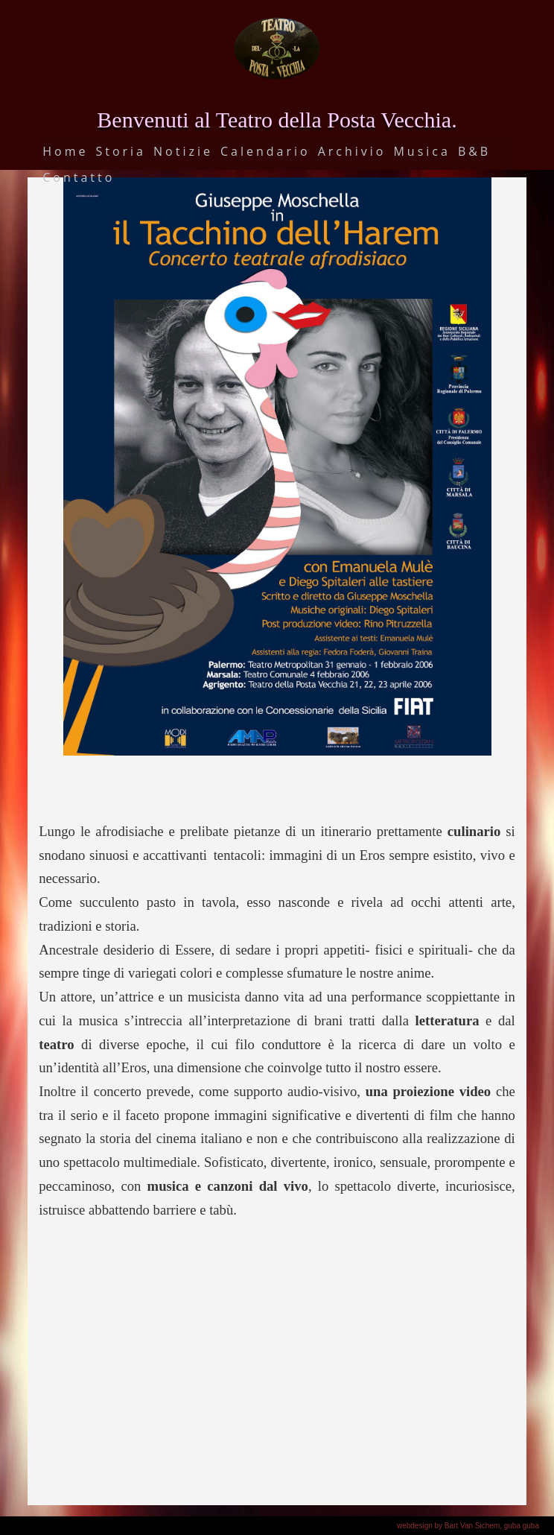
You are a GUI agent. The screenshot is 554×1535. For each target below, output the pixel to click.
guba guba (521, 1526)
